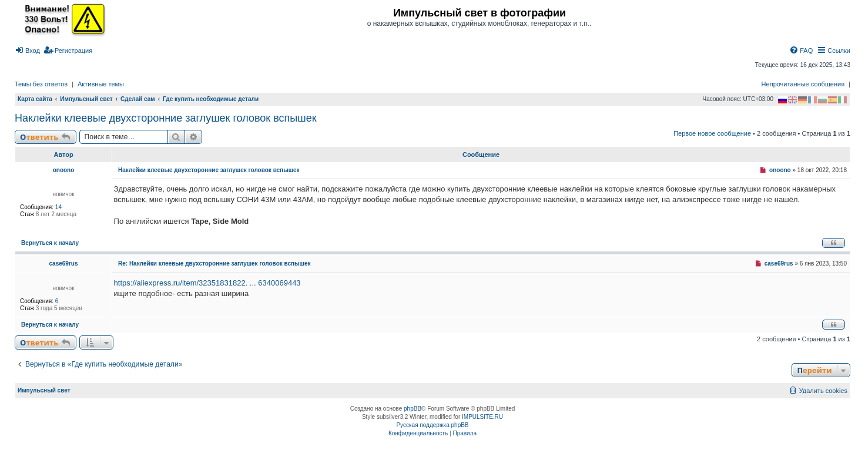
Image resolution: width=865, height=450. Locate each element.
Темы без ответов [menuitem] (41, 84)
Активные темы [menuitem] (101, 84)
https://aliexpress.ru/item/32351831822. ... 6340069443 (207, 282)
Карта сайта (35, 99)
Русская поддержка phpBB (432, 425)
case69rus (63, 263)
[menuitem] (27, 50)
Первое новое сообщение (712, 133)
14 (58, 207)
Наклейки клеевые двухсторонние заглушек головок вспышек (166, 118)
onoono (64, 170)
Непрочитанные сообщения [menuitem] (803, 84)
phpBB (412, 408)
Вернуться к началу (50, 243)
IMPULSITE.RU (482, 417)
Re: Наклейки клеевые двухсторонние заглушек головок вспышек (214, 263)
